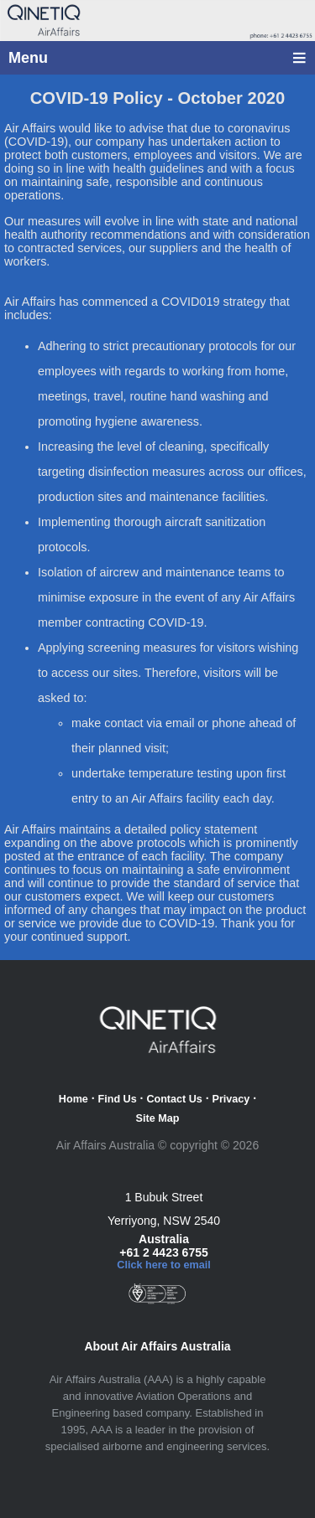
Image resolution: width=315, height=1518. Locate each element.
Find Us (117, 1099)
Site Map (158, 1118)
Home (73, 1099)
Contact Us (174, 1099)
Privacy (231, 1099)
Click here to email (163, 1265)
